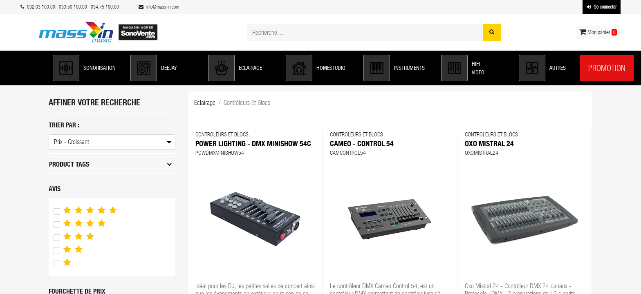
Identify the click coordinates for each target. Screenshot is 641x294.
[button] (87, 68)
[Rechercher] (492, 32)
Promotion (606, 68)
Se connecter (601, 7)
